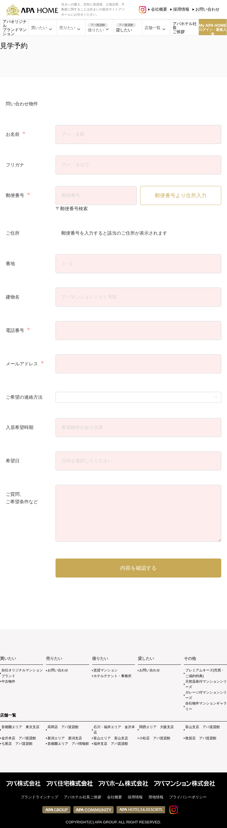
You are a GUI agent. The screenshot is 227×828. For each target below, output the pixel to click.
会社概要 (159, 9)
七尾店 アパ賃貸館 (17, 744)
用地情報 (155, 797)
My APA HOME (213, 29)
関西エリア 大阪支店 (156, 727)
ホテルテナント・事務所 (112, 676)
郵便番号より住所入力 (181, 195)
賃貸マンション (106, 670)
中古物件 (8, 681)
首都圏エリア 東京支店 (20, 727)
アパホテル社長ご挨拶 (185, 27)
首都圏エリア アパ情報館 (68, 744)
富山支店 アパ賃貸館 (202, 727)
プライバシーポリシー (188, 797)
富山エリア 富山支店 (111, 738)
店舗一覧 (8, 715)
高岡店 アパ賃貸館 (63, 727)
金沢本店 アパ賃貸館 (18, 738)
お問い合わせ (207, 9)
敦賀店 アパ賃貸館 (200, 738)
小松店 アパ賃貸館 (154, 738)
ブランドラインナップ (39, 797)
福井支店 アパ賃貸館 (111, 744)
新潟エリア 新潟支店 (64, 738)
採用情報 (181, 9)
